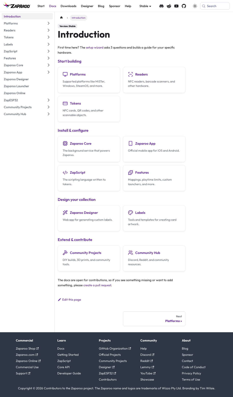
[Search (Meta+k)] (215, 6)
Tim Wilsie (207, 388)
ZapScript (64, 361)
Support (23, 373)
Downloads (68, 6)
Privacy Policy (191, 373)
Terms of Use (191, 379)
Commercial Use (27, 367)
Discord (147, 354)
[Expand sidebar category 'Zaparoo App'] (48, 72)
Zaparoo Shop (27, 348)
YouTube (148, 373)
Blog (101, 6)
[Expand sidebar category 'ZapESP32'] (48, 100)
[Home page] (61, 18)
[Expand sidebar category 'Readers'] (48, 30)
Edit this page (69, 299)
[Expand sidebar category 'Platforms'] (48, 23)
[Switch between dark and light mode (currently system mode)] (195, 6)
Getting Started (68, 354)
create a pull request (97, 285)
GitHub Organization (115, 348)
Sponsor (114, 6)
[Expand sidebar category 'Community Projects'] (48, 107)
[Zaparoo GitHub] (184, 6)
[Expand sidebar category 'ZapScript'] (48, 51)
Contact (187, 361)
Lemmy (147, 367)
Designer (87, 6)
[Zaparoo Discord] (161, 6)
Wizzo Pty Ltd (171, 388)
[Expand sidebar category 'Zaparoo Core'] (48, 65)
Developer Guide (69, 373)
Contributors (107, 379)
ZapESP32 (107, 373)
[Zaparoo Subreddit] (169, 6)
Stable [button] (143, 6)
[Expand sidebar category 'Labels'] (48, 44)
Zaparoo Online (28, 361)
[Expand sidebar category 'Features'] (48, 58)
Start (40, 6)
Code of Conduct (194, 367)
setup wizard (94, 47)
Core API (63, 367)
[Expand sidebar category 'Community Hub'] (48, 114)
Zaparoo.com (27, 354)
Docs (52, 6)
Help (128, 6)
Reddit (146, 361)
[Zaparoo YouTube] (176, 6)
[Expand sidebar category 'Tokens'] (48, 37)
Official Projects (110, 354)
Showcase (147, 379)
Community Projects (113, 361)
